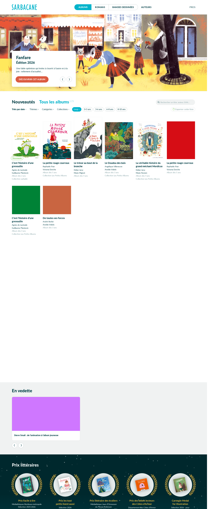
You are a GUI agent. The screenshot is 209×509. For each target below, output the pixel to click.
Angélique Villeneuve (113, 166)
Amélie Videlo (110, 169)
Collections (62, 109)
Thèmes (33, 109)
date (19, 109)
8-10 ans (122, 109)
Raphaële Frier (49, 166)
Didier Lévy (78, 170)
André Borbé (48, 223)
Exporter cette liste (183, 109)
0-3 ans (87, 109)
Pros (192, 7)
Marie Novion (141, 173)
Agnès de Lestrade (19, 170)
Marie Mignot (79, 173)
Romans (100, 7)
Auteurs (146, 7)
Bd (123, 7)
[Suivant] (69, 79)
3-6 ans (98, 109)
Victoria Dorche (49, 169)
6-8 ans (109, 109)
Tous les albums (56, 102)
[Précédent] (62, 79)
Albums (83, 7)
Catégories (47, 109)
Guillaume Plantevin (20, 173)
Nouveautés (23, 102)
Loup (76, 109)
